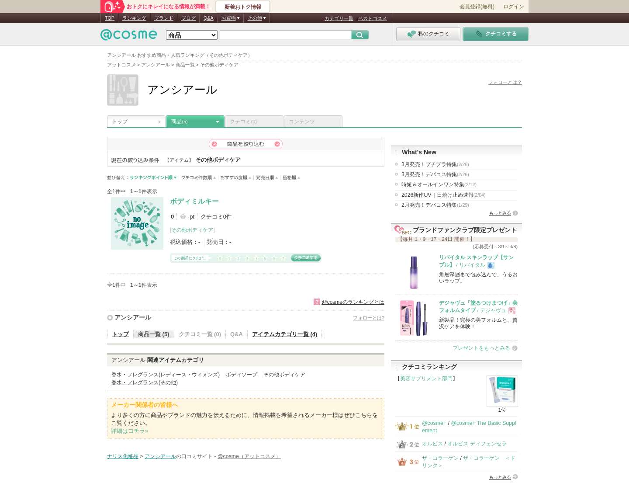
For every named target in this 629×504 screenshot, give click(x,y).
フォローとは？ (505, 82)
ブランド (163, 18)
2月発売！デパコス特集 (435, 205)
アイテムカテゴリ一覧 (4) (285, 334)
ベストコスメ (372, 18)
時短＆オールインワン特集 (439, 184)
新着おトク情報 (243, 7)
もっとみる (500, 213)
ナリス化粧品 (122, 456)
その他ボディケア (192, 230)
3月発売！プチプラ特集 (435, 164)
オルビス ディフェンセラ (476, 444)
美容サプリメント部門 (426, 378)
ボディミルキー (194, 201)
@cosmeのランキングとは (352, 302)
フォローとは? (368, 317)
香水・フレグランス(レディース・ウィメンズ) (165, 375)
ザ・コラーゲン (440, 458)
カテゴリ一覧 (339, 18)
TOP (109, 18)
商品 (179, 121)
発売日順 (267, 177)
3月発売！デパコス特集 (435, 174)
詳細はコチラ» (129, 431)
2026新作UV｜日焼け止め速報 (443, 195)
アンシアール (132, 317)
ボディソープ (241, 375)
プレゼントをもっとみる (481, 348)
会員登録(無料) (477, 6)
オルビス (432, 444)
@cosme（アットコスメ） (249, 456)
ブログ (188, 18)
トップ (120, 121)
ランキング (134, 18)
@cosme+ (434, 423)
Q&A (209, 18)
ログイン (513, 6)
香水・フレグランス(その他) (144, 382)
